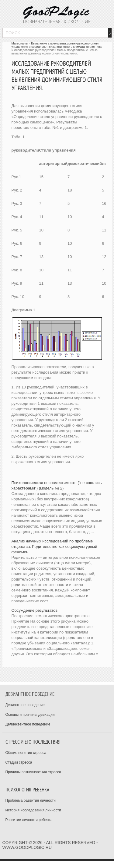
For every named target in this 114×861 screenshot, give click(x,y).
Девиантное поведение (25, 705)
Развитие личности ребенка (29, 820)
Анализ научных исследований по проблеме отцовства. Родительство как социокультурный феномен (54, 546)
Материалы (20, 43)
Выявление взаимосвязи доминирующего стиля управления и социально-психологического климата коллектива (57, 45)
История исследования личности (33, 810)
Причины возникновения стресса (33, 772)
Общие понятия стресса (26, 753)
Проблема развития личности (30, 800)
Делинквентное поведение (27, 724)
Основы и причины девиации (30, 714)
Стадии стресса (18, 762)
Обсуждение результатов (35, 610)
